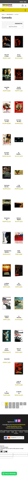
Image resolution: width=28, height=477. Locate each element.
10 (17, 407)
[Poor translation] (5, 451)
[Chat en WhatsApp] (9, 475)
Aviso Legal (12, 431)
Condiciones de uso (21, 431)
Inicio (3, 14)
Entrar (21, 1)
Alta (25, 1)
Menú (3, 10)
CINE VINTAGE (9, 14)
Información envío (8, 431)
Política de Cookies (16, 432)
